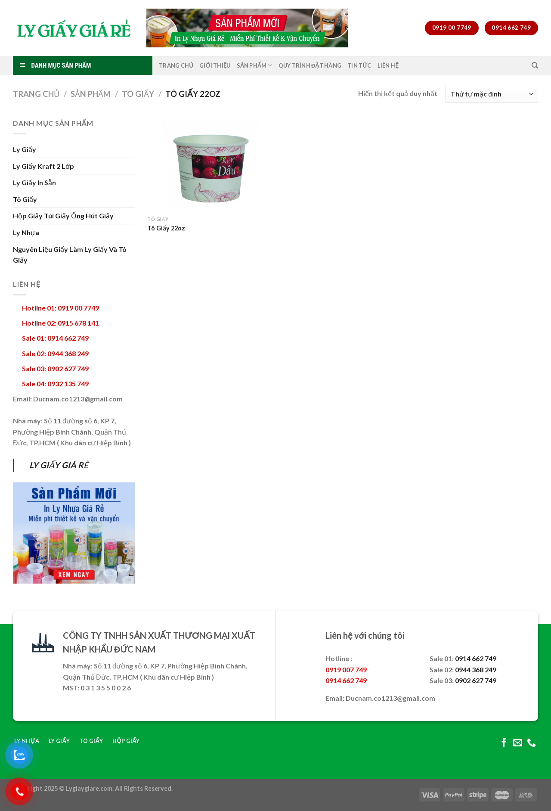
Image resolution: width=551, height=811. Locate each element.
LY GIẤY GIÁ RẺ (58, 465)
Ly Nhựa (26, 232)
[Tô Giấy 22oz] (209, 165)
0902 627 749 (475, 680)
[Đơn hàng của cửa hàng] (492, 94)
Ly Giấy (24, 149)
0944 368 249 (475, 669)
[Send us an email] (517, 743)
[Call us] (531, 743)
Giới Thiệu (215, 65)
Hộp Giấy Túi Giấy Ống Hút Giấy (63, 215)
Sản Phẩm (254, 65)
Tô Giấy (138, 94)
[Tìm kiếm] (535, 65)
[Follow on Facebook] (503, 743)
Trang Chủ (176, 65)
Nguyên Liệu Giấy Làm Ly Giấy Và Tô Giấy (70, 254)
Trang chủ (36, 94)
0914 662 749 (475, 658)
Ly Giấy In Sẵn (34, 182)
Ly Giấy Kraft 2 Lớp (43, 166)
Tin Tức (359, 65)
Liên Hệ (388, 65)
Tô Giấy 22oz (166, 228)
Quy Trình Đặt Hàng (310, 65)
